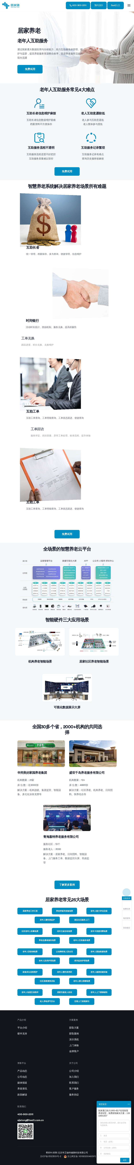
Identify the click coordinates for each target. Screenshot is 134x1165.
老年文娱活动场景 (64, 931)
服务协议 (74, 1094)
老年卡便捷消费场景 (99, 931)
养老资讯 (22, 1088)
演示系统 (74, 1039)
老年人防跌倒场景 (30, 952)
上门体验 (74, 1045)
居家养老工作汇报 (30, 911)
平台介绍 (22, 1028)
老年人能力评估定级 (99, 911)
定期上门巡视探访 (81, 1001)
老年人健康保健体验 (99, 972)
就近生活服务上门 (81, 920)
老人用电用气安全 (47, 1001)
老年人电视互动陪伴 (30, 992)
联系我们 (74, 1083)
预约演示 (98, 5)
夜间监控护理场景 (81, 961)
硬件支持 (22, 1033)
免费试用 (30, 69)
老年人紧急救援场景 (99, 952)
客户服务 (74, 1088)
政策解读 (22, 1094)
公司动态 (22, 1077)
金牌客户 (74, 1051)
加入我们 (74, 1077)
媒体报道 (22, 1083)
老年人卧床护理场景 (47, 961)
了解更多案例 (67, 885)
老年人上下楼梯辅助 (99, 992)
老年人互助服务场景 (81, 940)
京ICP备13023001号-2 (51, 1156)
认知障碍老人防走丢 (64, 952)
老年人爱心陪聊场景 (81, 981)
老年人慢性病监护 (47, 920)
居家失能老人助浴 (64, 992)
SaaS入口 (115, 5)
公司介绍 (74, 1071)
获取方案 (74, 1028)
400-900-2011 (78, 5)
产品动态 (22, 1071)
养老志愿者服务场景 (47, 940)
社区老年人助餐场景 (30, 931)
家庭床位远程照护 (30, 972)
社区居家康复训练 (47, 981)
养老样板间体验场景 (64, 911)
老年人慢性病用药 (64, 972)
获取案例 (74, 1033)
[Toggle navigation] (129, 5)
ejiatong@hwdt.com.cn (30, 1120)
